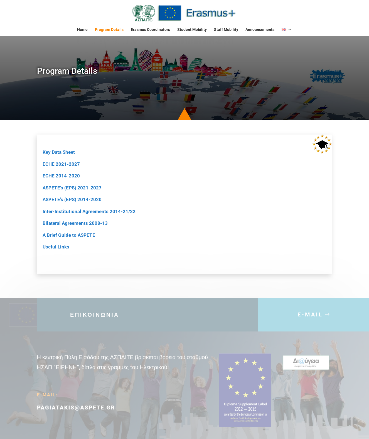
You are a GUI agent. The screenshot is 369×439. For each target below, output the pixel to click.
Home (82, 30)
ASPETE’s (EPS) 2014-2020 (72, 199)
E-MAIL (310, 317)
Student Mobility (192, 30)
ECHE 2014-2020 (61, 176)
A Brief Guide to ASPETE (69, 235)
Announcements (259, 30)
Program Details (109, 30)
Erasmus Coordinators (150, 30)
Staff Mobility (226, 30)
